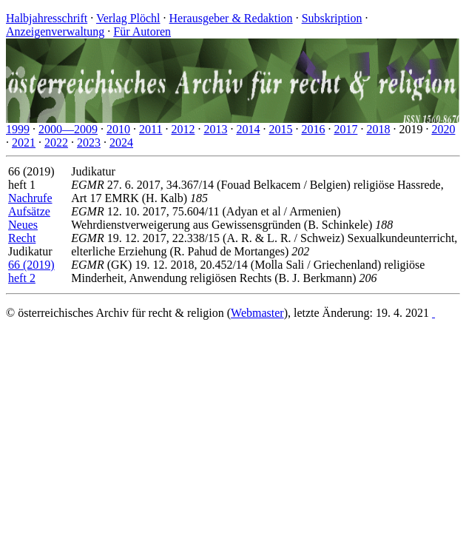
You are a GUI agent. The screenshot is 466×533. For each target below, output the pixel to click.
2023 (89, 142)
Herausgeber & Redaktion (231, 18)
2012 (183, 129)
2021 (24, 142)
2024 (121, 142)
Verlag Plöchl (128, 18)
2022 (56, 142)
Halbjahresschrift (46, 18)
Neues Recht (23, 231)
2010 (118, 129)
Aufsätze (29, 211)
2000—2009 (68, 129)
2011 (150, 129)
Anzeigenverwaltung (55, 31)
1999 (18, 129)
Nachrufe (30, 198)
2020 (443, 129)
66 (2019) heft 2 (31, 271)
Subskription (332, 18)
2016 (313, 129)
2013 (215, 129)
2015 (280, 129)
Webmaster (257, 312)
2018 (378, 129)
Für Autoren (142, 31)
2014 (248, 129)
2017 (345, 129)
